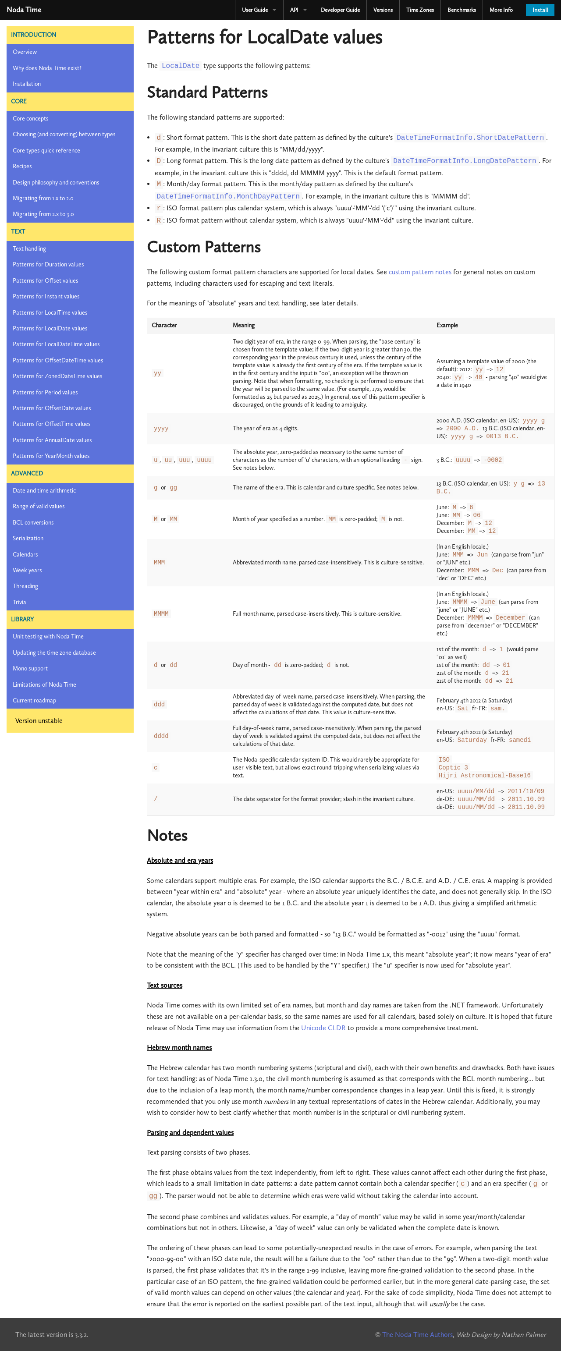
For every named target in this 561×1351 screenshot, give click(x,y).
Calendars (25, 554)
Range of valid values (39, 506)
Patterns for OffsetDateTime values (58, 360)
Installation (27, 84)
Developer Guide (340, 10)
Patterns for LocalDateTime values (56, 344)
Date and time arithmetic (44, 490)
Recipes (22, 166)
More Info (501, 10)
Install (540, 10)
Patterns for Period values (45, 392)
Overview (25, 52)
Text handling (29, 248)
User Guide (255, 10)
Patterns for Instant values (46, 296)
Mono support (30, 668)
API (294, 10)
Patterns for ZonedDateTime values (58, 376)
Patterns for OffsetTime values (52, 424)
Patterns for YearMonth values (51, 456)
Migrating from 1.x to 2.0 (43, 198)
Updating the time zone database (54, 652)
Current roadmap (34, 700)
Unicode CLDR (323, 1028)
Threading (25, 586)
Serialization (28, 538)
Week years (27, 570)
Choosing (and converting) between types (64, 134)
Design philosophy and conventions (56, 182)
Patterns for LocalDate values (50, 328)
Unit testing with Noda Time (48, 636)
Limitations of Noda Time (44, 684)
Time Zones (420, 10)
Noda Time (24, 9)
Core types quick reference (46, 150)
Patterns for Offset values (45, 280)
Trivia (19, 602)
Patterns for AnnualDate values (52, 440)
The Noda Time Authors (417, 1334)
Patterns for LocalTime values (50, 312)
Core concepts (31, 118)
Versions (383, 10)
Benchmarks (461, 10)
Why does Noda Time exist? (47, 68)
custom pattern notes (420, 272)
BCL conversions (33, 522)
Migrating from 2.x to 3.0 (43, 214)
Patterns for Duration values (48, 264)
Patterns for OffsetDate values (52, 408)
